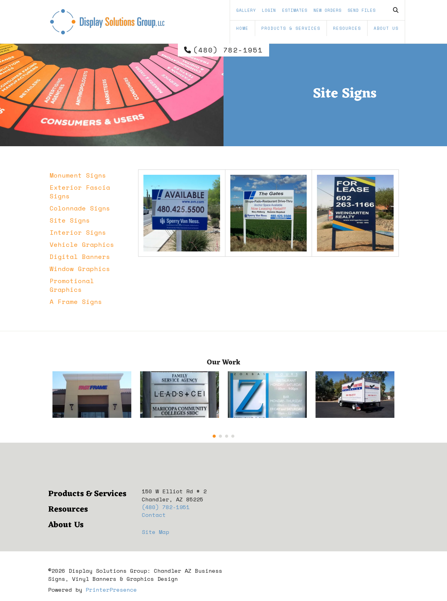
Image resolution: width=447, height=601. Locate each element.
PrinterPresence (111, 589)
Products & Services (290, 28)
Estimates (294, 10)
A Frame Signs (76, 301)
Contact (154, 515)
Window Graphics (80, 268)
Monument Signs (78, 175)
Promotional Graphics (72, 285)
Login (269, 10)
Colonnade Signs (80, 208)
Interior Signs (78, 232)
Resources (347, 28)
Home (242, 28)
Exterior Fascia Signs (80, 192)
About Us (386, 28)
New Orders (327, 10)
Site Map (155, 532)
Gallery (246, 10)
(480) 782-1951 (228, 50)
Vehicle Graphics (82, 244)
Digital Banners (80, 256)
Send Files (362, 10)
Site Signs (70, 220)
